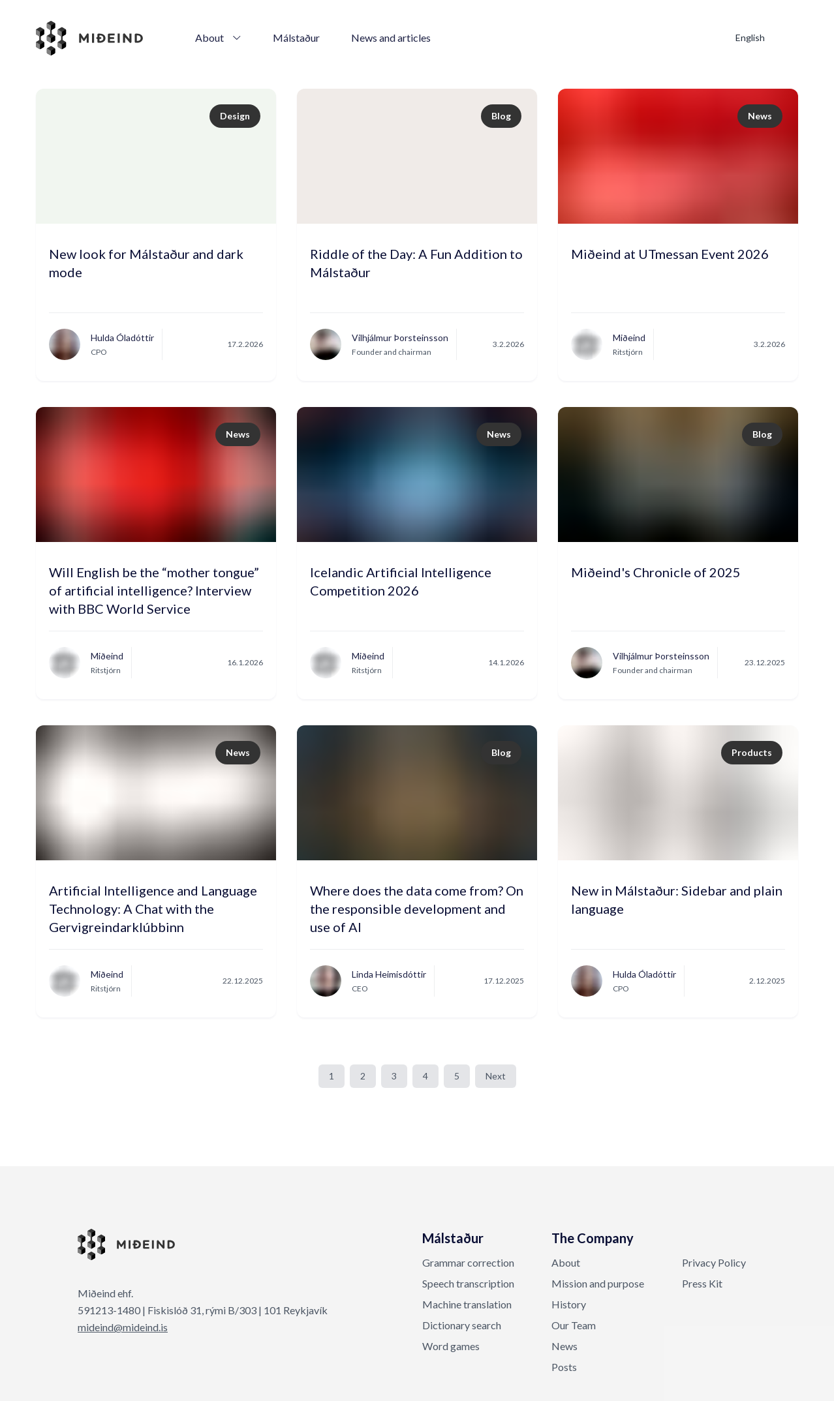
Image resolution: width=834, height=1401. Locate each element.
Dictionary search (461, 1325)
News (564, 1346)
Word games (451, 1346)
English (750, 37)
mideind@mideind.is (123, 1327)
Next (496, 1075)
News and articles (391, 37)
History (568, 1304)
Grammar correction (468, 1262)
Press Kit (702, 1283)
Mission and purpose (597, 1283)
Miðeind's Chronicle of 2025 (656, 572)
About (218, 37)
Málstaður (296, 37)
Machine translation (467, 1304)
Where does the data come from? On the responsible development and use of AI (416, 902)
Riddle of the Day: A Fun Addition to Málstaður (416, 263)
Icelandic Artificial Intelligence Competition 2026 (400, 581)
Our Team (573, 1325)
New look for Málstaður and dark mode (146, 263)
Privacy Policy (714, 1262)
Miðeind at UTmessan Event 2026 (670, 254)
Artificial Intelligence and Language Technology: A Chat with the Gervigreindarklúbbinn (153, 902)
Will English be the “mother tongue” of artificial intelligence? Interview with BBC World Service (154, 584)
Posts (564, 1367)
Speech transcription (468, 1283)
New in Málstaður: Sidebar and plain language (676, 899)
